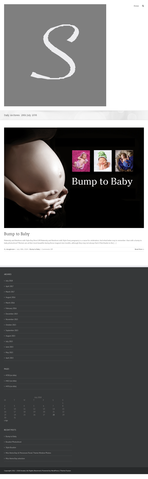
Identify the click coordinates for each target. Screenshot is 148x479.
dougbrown (10, 249)
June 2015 (9, 347)
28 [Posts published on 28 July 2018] (54, 415)
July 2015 (9, 341)
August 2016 (10, 297)
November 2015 (12, 319)
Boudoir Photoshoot (13, 442)
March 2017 (10, 292)
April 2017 (9, 286)
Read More (139, 249)
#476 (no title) (11, 386)
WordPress (55, 471)
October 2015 (11, 325)
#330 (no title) (11, 375)
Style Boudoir (11, 447)
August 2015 (10, 336)
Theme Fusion (65, 471)
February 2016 (11, 308)
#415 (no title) (11, 381)
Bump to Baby (17, 233)
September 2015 (12, 330)
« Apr (6, 420)
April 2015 (9, 358)
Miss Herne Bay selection (15, 458)
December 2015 (12, 314)
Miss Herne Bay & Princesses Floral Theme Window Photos (28, 453)
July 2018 (9, 281)
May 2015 (9, 352)
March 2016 (10, 303)
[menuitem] (138, 5)
